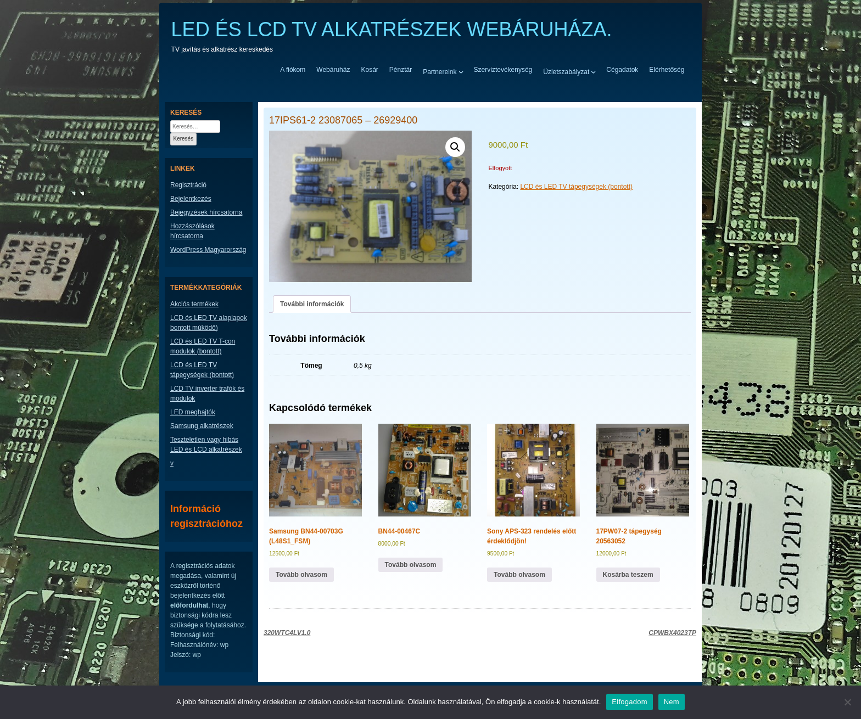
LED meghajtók (192, 412)
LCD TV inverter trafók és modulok (207, 393)
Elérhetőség (666, 70)
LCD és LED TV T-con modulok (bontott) (202, 346)
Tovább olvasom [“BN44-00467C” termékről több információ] (411, 565)
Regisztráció (188, 185)
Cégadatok (622, 70)
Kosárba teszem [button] (628, 574)
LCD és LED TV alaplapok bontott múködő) (208, 323)
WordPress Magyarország (208, 250)
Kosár (369, 70)
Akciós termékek (194, 304)
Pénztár (400, 70)
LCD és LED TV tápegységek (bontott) (576, 186)
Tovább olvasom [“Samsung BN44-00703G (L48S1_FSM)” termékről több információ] (301, 574)
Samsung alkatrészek (201, 426)
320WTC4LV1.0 (287, 633)
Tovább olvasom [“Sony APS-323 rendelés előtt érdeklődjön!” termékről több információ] (519, 574)
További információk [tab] (312, 304)
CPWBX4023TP (672, 633)
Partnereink (439, 71)
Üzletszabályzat (566, 71)
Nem (671, 702)
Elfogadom (629, 702)
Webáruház (333, 70)
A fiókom (292, 70)
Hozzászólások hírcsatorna (192, 231)
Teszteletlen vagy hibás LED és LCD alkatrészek (206, 444)
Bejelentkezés (190, 199)
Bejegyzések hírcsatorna (206, 212)
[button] (455, 147)
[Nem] (847, 701)
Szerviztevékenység (503, 70)
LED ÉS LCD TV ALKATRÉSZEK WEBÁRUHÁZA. (391, 29)
